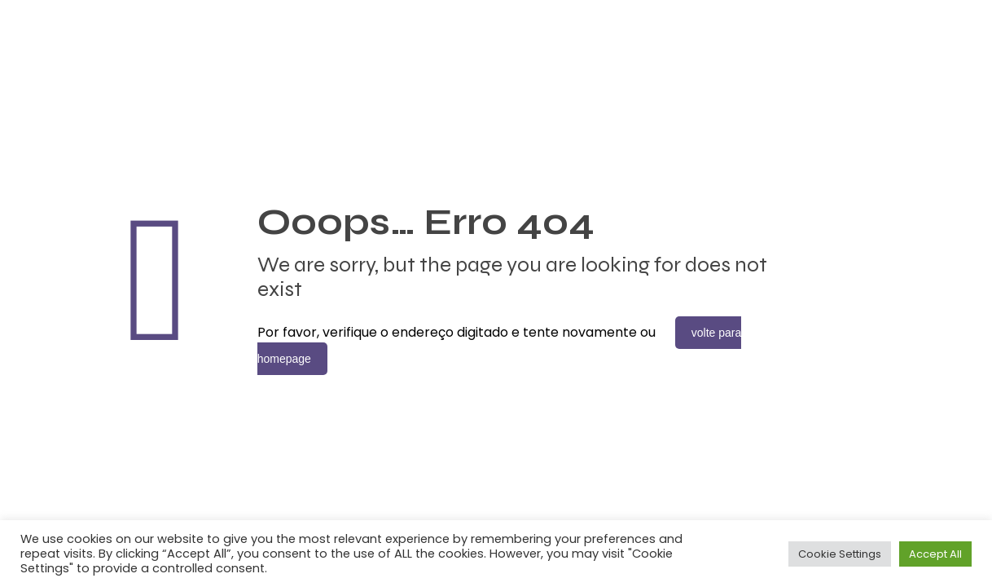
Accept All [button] (935, 554)
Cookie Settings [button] (839, 554)
